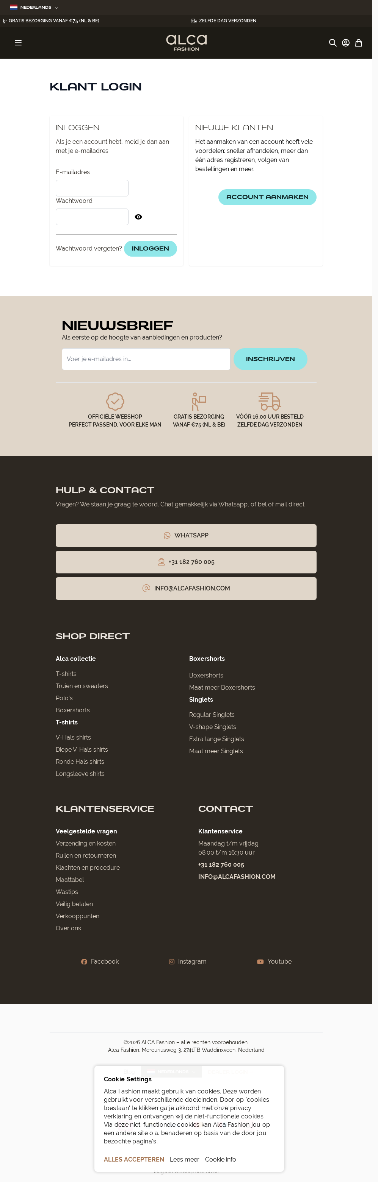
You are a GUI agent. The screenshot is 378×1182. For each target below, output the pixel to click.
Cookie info (220, 1159)
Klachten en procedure (88, 867)
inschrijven (270, 359)
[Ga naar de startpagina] (186, 42)
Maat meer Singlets (216, 751)
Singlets (201, 699)
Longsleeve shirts (80, 773)
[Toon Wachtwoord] (138, 217)
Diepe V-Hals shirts (82, 749)
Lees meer (184, 1159)
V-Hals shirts (73, 737)
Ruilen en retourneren (86, 855)
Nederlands (34, 7)
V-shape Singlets (212, 726)
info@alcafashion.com (237, 876)
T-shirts (66, 673)
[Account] (345, 42)
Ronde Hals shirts (80, 761)
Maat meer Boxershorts (222, 687)
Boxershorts (73, 710)
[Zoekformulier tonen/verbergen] (332, 42)
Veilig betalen (74, 904)
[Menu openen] (18, 43)
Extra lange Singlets (216, 739)
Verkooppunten (77, 916)
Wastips (67, 891)
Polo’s (64, 698)
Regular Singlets (212, 714)
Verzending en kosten (86, 843)
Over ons (68, 928)
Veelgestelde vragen (86, 831)
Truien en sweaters (82, 686)
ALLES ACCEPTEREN (134, 1159)
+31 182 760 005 (221, 864)
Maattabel (70, 879)
